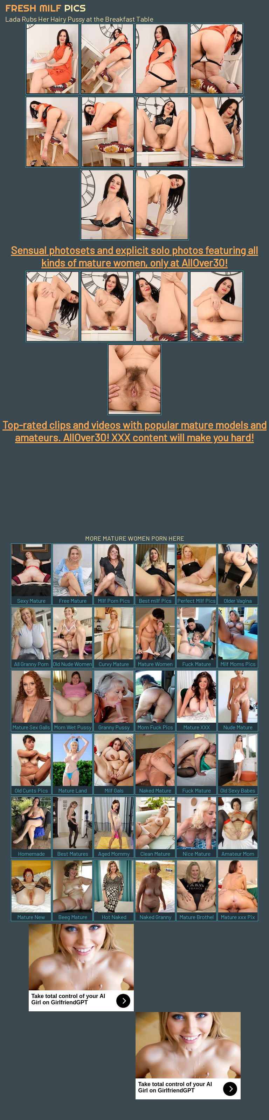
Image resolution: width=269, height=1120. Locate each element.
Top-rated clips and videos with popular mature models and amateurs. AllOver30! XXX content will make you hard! (134, 430)
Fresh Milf (45, 8)
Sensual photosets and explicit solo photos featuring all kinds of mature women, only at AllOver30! (134, 256)
